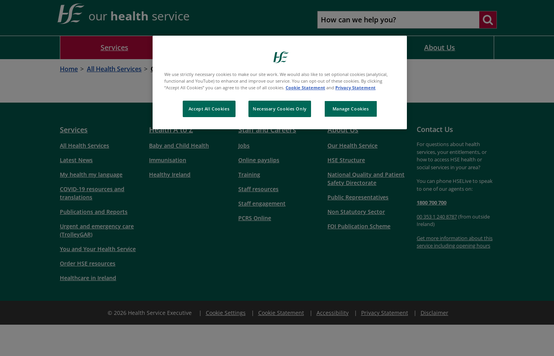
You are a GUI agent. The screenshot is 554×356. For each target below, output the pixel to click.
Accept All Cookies (209, 109)
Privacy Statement (355, 87)
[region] (280, 82)
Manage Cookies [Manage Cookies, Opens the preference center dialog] (351, 109)
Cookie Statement (305, 87)
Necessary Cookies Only (280, 109)
